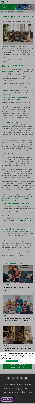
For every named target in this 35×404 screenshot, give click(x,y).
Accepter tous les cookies (12, 361)
